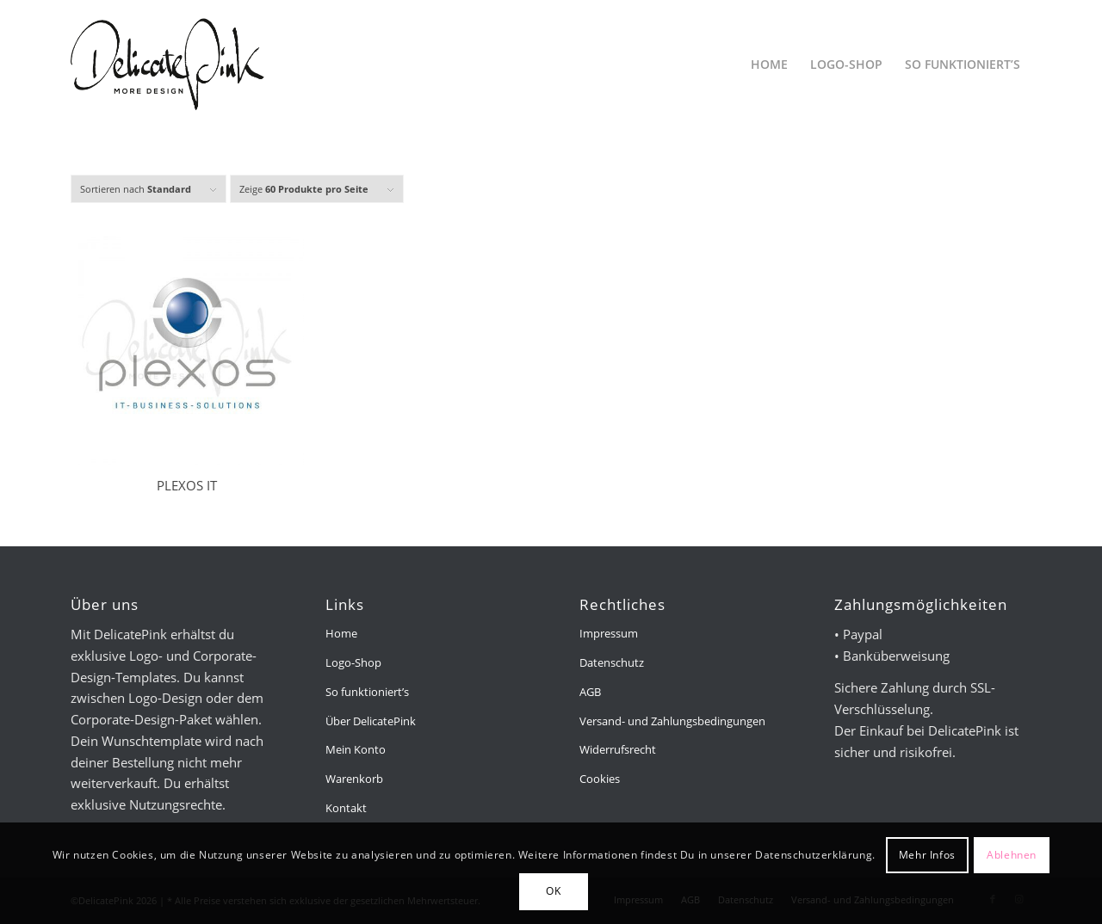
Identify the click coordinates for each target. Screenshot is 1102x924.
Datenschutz (611, 662)
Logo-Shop (353, 662)
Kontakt (346, 808)
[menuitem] (769, 64)
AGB (590, 691)
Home (341, 633)
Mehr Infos (927, 854)
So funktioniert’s (367, 691)
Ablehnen (1012, 854)
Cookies (599, 778)
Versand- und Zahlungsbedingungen (672, 721)
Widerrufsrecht (617, 749)
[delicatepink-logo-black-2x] (167, 64)
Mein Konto (355, 749)
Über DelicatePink (370, 721)
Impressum (608, 633)
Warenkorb (354, 778)
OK (553, 891)
